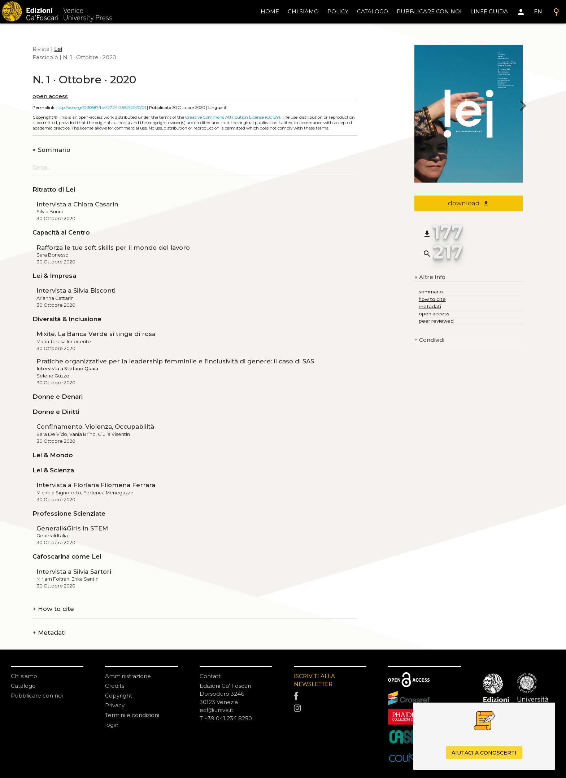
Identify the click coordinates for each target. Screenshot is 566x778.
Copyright (118, 695)
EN (538, 11)
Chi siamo (24, 676)
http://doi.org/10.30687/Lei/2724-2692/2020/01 (101, 107)
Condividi (429, 340)
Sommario (51, 150)
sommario (431, 291)
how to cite (432, 299)
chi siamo (303, 11)
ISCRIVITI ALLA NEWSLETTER (314, 680)
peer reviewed (436, 321)
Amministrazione (128, 676)
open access (50, 96)
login (111, 724)
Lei (58, 48)
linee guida (489, 11)
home (270, 11)
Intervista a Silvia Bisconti (76, 290)
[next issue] (523, 107)
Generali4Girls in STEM (72, 528)
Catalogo (23, 685)
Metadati (49, 632)
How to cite (53, 609)
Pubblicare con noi (37, 695)
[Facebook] (330, 696)
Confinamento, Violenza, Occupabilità (95, 426)
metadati (430, 306)
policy (337, 11)
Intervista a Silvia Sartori (73, 571)
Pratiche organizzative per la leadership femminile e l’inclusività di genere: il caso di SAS (175, 361)
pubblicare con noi (429, 11)
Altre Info (429, 277)
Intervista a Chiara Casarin (77, 204)
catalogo (372, 11)
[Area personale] (521, 12)
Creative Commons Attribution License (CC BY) (232, 117)
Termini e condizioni (132, 715)
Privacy (115, 705)
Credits (114, 685)
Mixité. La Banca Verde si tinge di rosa (96, 333)
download (468, 203)
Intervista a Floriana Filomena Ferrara (95, 485)
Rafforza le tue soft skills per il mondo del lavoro (113, 247)
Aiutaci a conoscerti (484, 752)
